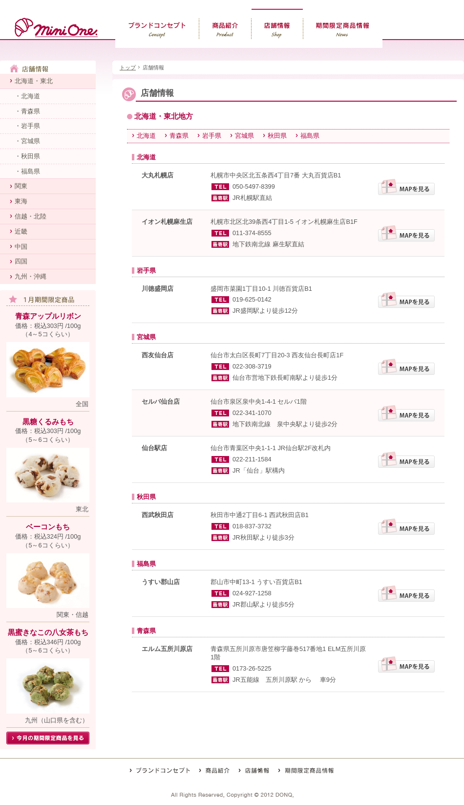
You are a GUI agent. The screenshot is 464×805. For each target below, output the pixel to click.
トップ (128, 67)
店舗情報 (277, 28)
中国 (21, 246)
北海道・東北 (34, 81)
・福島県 (27, 171)
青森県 (179, 135)
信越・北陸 (30, 216)
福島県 (309, 135)
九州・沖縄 (30, 276)
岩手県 (211, 135)
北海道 (146, 135)
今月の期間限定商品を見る (47, 738)
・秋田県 (27, 156)
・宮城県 (27, 141)
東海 (21, 201)
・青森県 (27, 111)
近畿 (21, 231)
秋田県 (277, 135)
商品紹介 (225, 28)
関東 (21, 186)
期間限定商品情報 (342, 28)
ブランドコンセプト (157, 28)
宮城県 (244, 135)
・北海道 (27, 96)
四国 (21, 261)
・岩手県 (27, 126)
